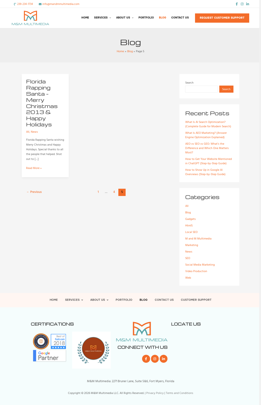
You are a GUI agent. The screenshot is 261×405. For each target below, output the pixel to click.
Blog (162, 17)
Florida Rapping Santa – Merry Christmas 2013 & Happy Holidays (42, 103)
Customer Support (196, 300)
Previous (34, 192)
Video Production (196, 271)
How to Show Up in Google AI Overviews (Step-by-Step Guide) (205, 172)
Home (85, 17)
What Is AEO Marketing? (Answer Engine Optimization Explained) (206, 135)
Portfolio (146, 17)
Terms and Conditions (179, 393)
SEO (187, 258)
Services (102, 18)
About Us (124, 18)
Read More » (34, 168)
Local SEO (191, 232)
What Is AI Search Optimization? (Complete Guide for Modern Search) (208, 124)
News (34, 131)
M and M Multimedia (198, 238)
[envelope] (59, 4)
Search (189, 82)
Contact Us (180, 17)
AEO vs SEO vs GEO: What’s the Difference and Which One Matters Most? (207, 148)
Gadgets (190, 219)
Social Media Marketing (200, 264)
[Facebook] (236, 4)
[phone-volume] (23, 4)
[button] (109, 18)
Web (188, 277)
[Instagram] (242, 4)
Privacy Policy (155, 393)
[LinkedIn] (247, 4)
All (27, 131)
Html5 (189, 225)
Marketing (191, 245)
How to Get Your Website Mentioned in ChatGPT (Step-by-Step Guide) (208, 161)
